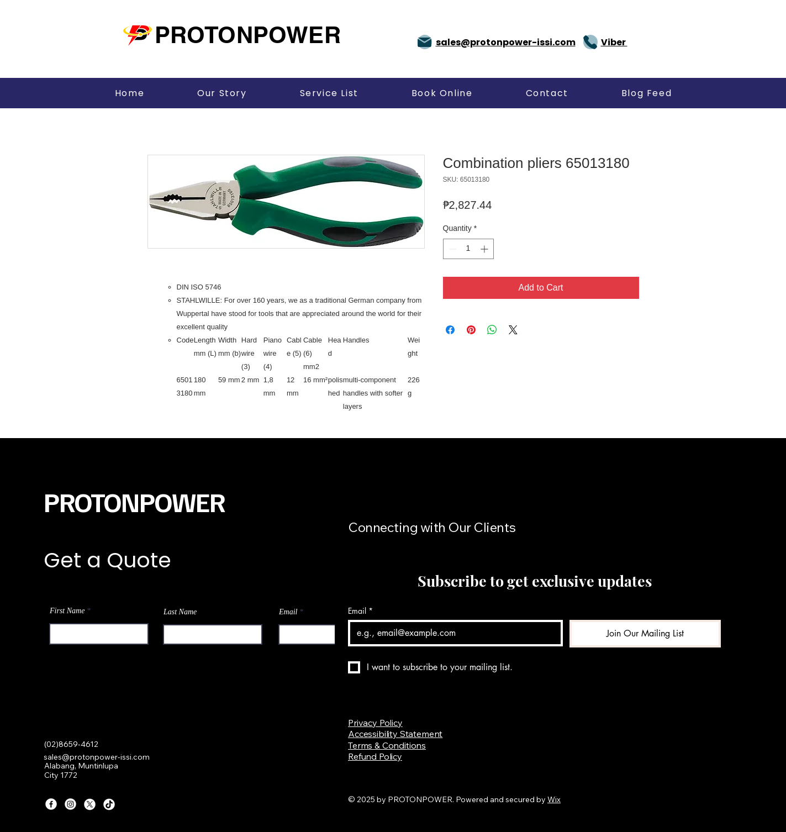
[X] (90, 804)
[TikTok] (109, 804)
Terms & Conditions (387, 745)
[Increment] (485, 249)
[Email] (452, 633)
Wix (554, 799)
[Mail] (425, 42)
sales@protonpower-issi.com (97, 757)
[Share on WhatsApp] (492, 329)
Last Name (180, 612)
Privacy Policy (375, 722)
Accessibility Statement (395, 733)
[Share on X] (513, 329)
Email (288, 612)
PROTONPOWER (134, 501)
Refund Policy (375, 756)
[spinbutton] (468, 249)
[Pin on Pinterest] (471, 329)
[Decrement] (451, 249)
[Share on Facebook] (450, 329)
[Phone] (590, 42)
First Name (67, 611)
